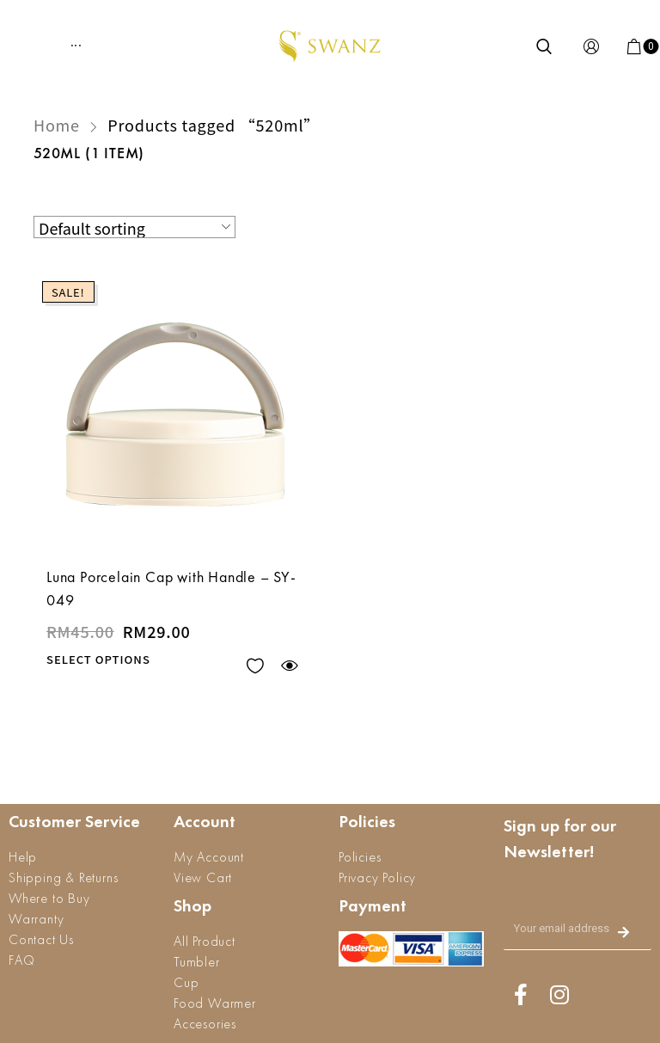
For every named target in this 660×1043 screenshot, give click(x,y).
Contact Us (41, 939)
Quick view (289, 666)
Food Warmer (215, 1003)
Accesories (205, 1024)
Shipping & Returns (63, 877)
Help (23, 857)
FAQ (21, 960)
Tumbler (197, 962)
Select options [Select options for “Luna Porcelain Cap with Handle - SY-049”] (98, 659)
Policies (360, 857)
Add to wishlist (255, 666)
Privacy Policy (377, 877)
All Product (204, 941)
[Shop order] (134, 227)
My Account (209, 857)
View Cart (203, 877)
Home (57, 125)
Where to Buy (49, 898)
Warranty (36, 919)
